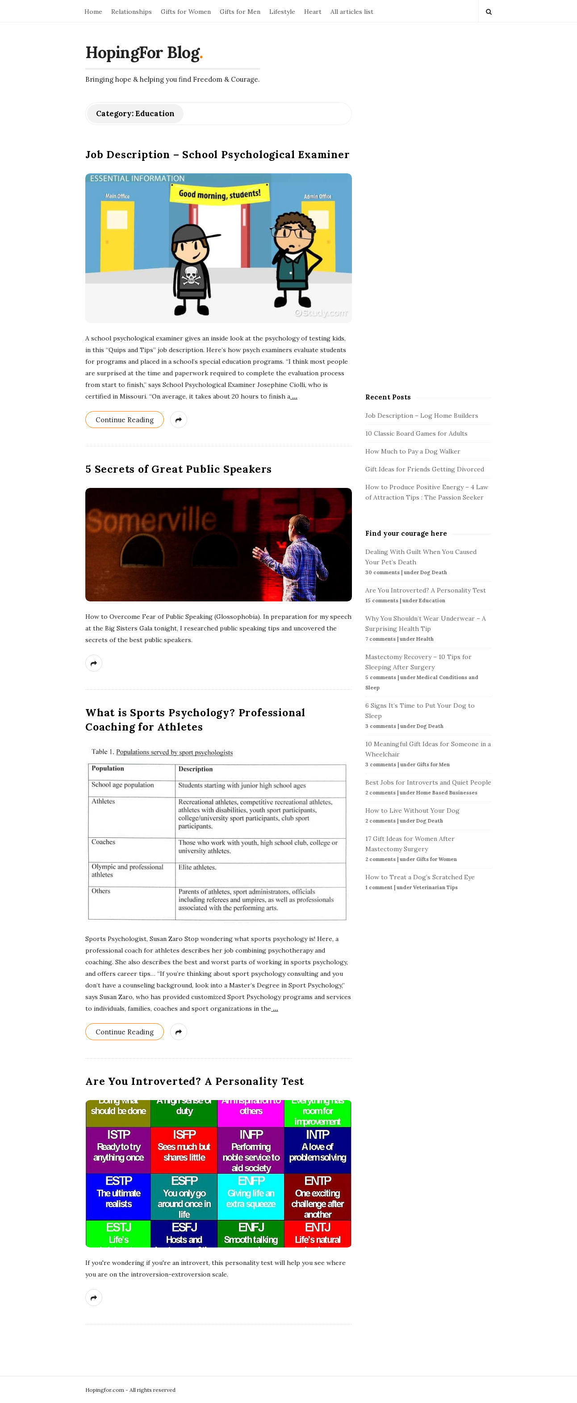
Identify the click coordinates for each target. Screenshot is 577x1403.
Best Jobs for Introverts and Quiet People (428, 782)
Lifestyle (282, 12)
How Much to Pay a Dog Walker (412, 451)
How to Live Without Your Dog (412, 811)
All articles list (351, 12)
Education (432, 600)
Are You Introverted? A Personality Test (194, 1081)
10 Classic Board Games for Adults (416, 433)
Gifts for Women (186, 12)
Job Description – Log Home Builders (421, 416)
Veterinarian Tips (435, 887)
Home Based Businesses (446, 793)
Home (93, 12)
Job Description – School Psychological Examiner (217, 154)
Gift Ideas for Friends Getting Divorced (424, 469)
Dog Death (433, 572)
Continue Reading (125, 420)
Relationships (131, 12)
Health (425, 639)
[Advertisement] (432, 236)
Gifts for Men (240, 12)
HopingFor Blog (142, 52)
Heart (313, 12)
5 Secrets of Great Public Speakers (178, 468)
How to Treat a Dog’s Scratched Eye (420, 877)
